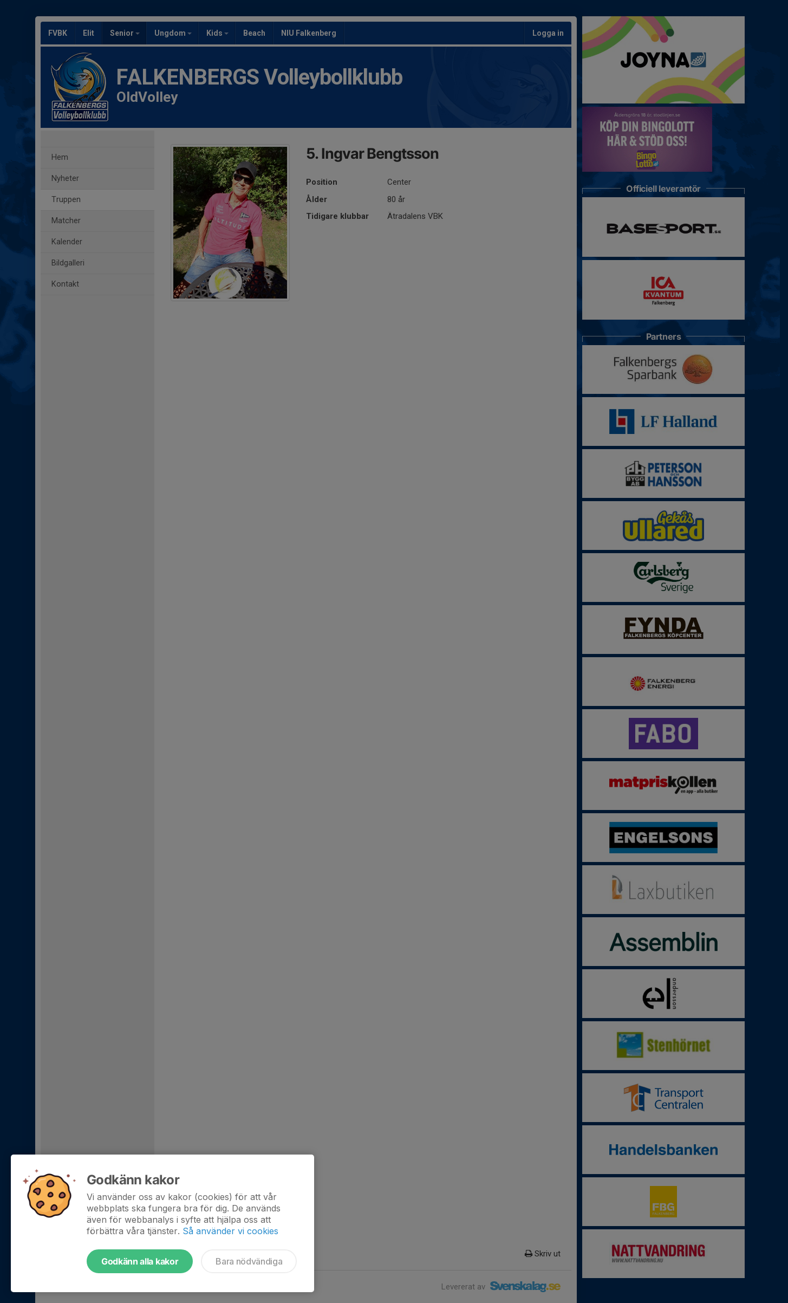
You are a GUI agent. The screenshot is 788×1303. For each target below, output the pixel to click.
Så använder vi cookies (230, 1231)
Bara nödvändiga (249, 1261)
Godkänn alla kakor (139, 1261)
